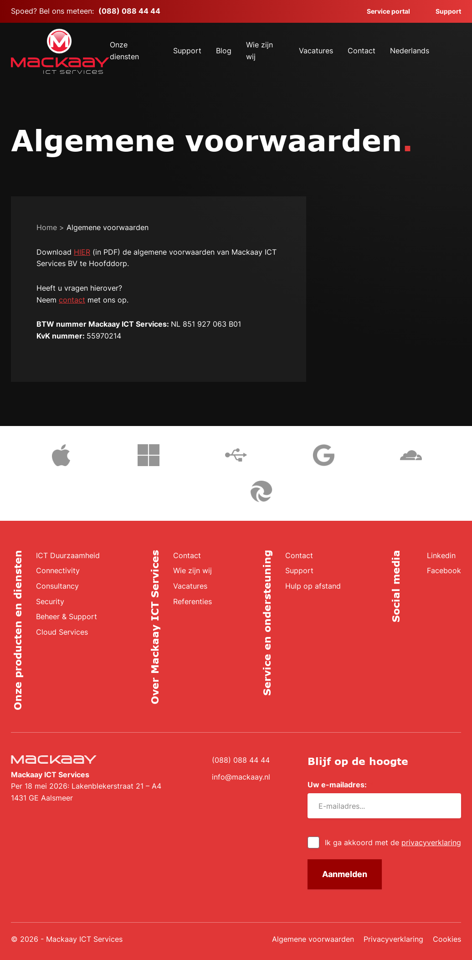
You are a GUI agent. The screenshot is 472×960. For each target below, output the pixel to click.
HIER (82, 252)
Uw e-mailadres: (341, 785)
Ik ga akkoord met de (393, 842)
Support (443, 11)
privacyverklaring (431, 842)
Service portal (383, 11)
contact (72, 299)
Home (46, 227)
